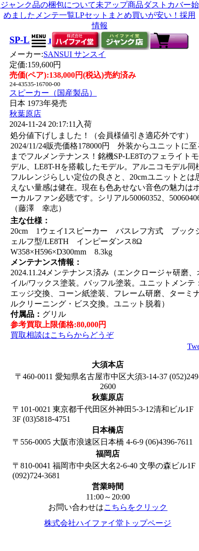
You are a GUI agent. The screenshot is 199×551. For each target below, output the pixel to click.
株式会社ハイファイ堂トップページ (107, 523)
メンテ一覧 (55, 15)
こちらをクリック (135, 507)
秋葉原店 (25, 113)
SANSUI (74, 54)
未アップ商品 (119, 4)
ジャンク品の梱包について (48, 4)
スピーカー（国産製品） (53, 93)
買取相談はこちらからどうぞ (62, 335)
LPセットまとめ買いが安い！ (127, 15)
